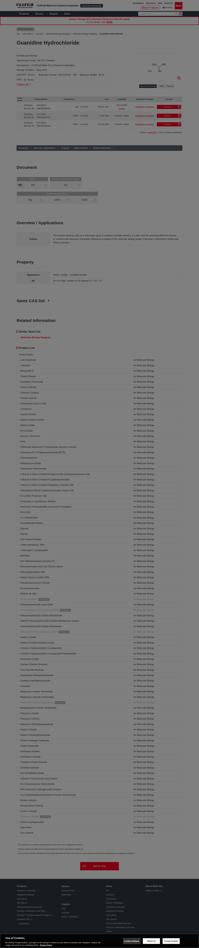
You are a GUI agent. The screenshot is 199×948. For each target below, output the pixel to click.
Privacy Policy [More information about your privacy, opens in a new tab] (46, 945)
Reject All (151, 941)
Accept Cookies (171, 941)
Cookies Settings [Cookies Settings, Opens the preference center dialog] (131, 941)
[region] (99, 941)
